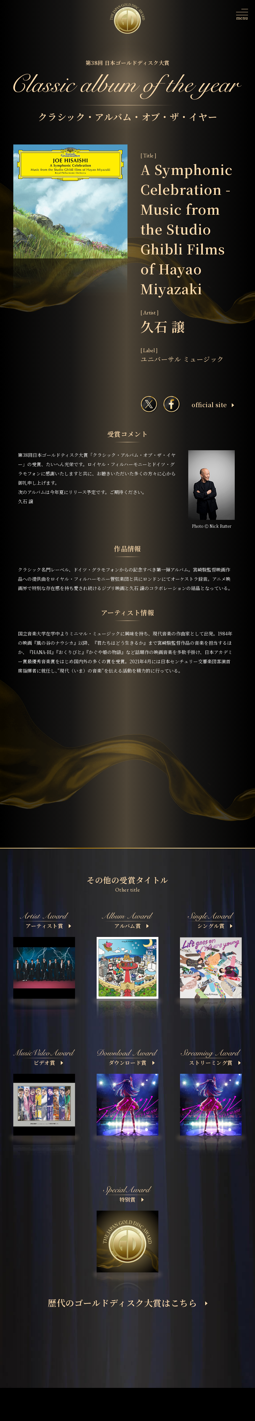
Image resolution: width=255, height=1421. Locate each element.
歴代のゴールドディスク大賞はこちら (128, 1302)
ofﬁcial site (213, 404)
